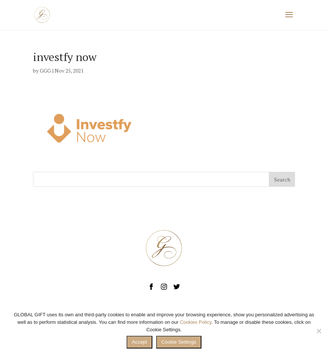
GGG (45, 70)
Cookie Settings (178, 342)
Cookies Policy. (196, 322)
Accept (139, 342)
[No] (318, 331)
